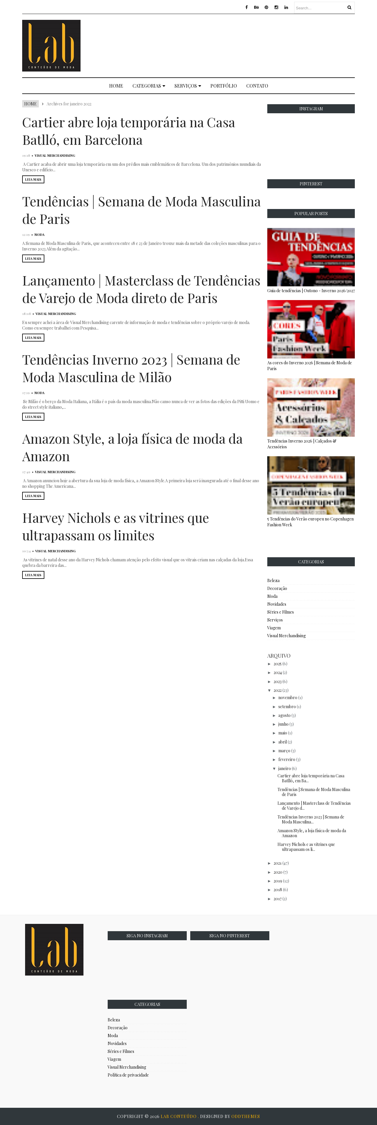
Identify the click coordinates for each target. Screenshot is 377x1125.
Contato (257, 86)
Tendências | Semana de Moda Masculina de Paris (313, 792)
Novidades (276, 604)
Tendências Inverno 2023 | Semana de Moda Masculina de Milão (131, 367)
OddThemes (245, 1116)
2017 (278, 898)
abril (282, 742)
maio (282, 733)
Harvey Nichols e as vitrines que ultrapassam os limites (115, 526)
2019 (278, 881)
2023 (278, 681)
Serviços (187, 86)
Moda (39, 234)
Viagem (274, 628)
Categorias (148, 86)
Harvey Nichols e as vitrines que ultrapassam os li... (306, 847)
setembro (287, 706)
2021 (278, 863)
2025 (278, 663)
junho (283, 724)
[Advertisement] (248, 45)
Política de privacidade (128, 1075)
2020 (278, 872)
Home (116, 86)
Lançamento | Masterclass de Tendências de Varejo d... (314, 805)
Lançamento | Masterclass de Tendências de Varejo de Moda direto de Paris (141, 288)
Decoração (277, 588)
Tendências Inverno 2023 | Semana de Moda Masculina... (310, 819)
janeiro (284, 768)
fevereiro (286, 759)
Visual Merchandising (55, 155)
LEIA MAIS (33, 179)
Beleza (273, 580)
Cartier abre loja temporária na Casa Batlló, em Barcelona (128, 130)
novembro (287, 697)
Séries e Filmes (280, 612)
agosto (284, 715)
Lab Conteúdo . (180, 1116)
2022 (278, 690)
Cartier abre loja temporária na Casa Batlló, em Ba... (310, 778)
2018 (278, 889)
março (284, 750)
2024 (278, 672)
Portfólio (223, 86)
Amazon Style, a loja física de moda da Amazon (311, 833)
